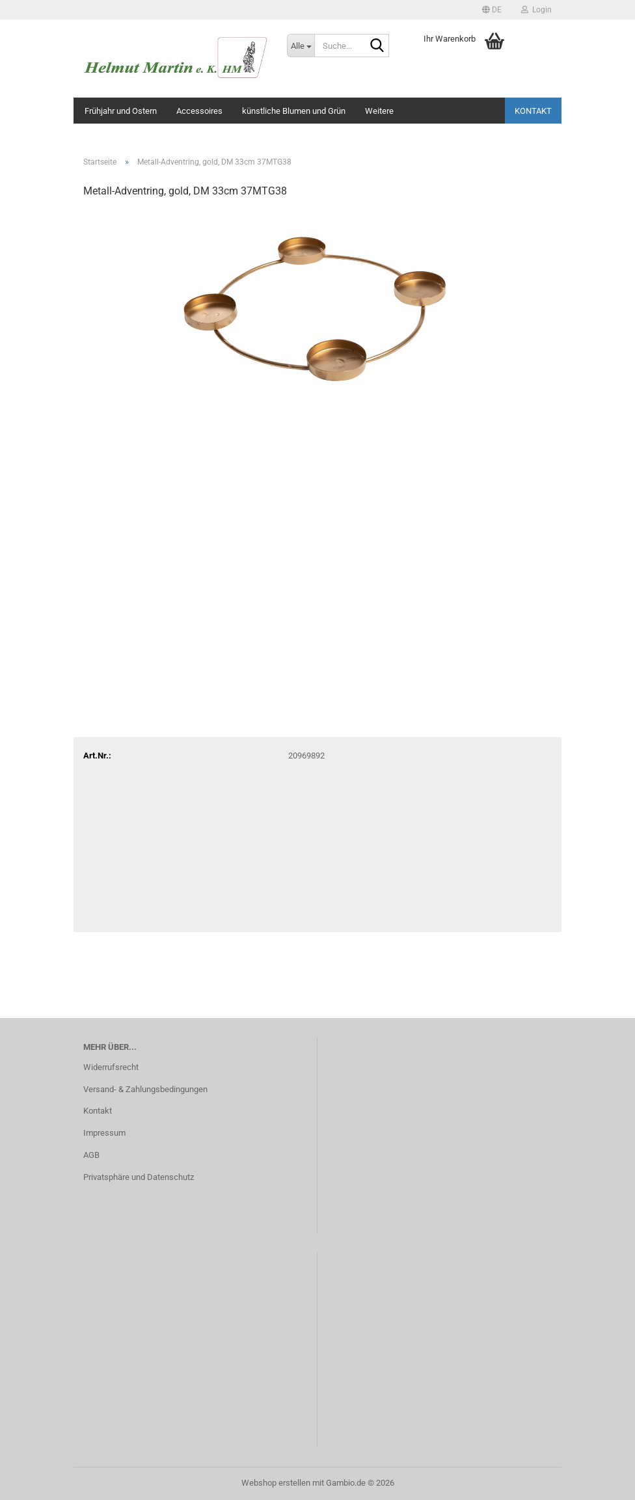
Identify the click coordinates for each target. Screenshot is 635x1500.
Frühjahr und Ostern (121, 111)
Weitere (379, 111)
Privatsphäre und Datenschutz (138, 1177)
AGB (91, 1155)
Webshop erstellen (275, 1483)
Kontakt (533, 111)
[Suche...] (300, 45)
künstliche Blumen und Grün (293, 111)
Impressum (104, 1133)
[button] (491, 10)
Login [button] (536, 9)
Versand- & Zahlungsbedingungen (145, 1089)
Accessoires (199, 111)
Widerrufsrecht (111, 1067)
